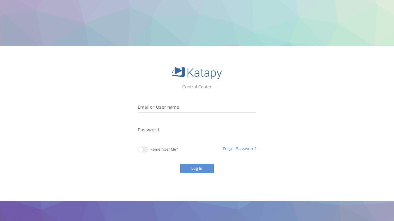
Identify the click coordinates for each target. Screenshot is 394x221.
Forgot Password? (239, 148)
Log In (196, 168)
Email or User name (158, 107)
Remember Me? (158, 150)
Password (148, 129)
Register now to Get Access (210, 191)
